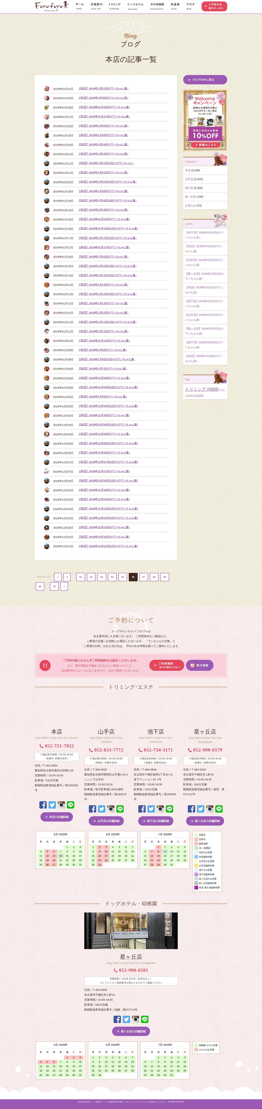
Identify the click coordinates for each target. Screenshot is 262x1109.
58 (154, 577)
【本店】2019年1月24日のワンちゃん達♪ (103, 144)
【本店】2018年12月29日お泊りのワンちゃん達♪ (108, 424)
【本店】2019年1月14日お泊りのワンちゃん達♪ (107, 275)
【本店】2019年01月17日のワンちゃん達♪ (104, 247)
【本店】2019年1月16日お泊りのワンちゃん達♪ (107, 266)
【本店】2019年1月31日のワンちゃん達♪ (103, 88)
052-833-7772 (106, 750)
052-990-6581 (131, 970)
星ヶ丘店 (190, 196)
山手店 (189, 179)
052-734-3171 (156, 750)
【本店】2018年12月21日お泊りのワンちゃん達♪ (108, 546)
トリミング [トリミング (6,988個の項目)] (202, 389)
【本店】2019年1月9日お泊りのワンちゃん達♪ (106, 359)
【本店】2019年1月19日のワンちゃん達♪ (103, 209)
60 (40, 586)
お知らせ (190, 205)
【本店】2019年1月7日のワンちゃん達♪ (102, 368)
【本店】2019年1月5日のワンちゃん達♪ (102, 396)
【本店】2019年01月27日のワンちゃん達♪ (104, 116)
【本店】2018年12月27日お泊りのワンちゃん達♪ (108, 461)
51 (80, 577)
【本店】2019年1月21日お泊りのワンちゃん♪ (106, 163)
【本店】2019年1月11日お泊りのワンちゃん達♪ (107, 321)
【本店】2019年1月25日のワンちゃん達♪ (103, 135)
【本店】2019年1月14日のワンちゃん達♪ (103, 284)
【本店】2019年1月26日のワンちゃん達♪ (103, 125)
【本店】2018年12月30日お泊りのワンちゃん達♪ (108, 405)
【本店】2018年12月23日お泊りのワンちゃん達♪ (108, 517)
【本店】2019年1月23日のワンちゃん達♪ (103, 153)
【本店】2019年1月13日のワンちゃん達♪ (103, 303)
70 (54, 586)
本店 (188, 170)
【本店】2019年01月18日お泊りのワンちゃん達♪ (108, 228)
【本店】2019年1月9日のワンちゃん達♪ (102, 349)
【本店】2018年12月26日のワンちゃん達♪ (104, 489)
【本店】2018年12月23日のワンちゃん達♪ (104, 527)
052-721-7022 (57, 746)
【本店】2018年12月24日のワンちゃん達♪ (104, 499)
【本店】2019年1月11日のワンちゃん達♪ (103, 331)
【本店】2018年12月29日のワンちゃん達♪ (104, 433)
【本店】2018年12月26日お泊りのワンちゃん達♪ (108, 480)
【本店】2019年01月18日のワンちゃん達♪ (104, 219)
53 (101, 577)
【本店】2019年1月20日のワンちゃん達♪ (103, 191)
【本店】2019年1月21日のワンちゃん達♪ (103, 172)
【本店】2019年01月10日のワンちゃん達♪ (104, 340)
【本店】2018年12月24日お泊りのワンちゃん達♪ (108, 508)
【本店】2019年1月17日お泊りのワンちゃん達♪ (107, 238)
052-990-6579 (205, 750)
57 (144, 577)
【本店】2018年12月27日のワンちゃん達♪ (104, 471)
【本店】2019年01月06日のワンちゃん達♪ (104, 377)
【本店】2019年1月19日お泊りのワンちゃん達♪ (107, 200)
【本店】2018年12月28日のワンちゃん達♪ (104, 452)
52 (91, 577)
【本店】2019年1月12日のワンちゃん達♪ (103, 312)
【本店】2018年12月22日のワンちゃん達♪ (104, 536)
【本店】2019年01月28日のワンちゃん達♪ (104, 107)
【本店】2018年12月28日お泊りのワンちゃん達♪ (108, 443)
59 (164, 577)
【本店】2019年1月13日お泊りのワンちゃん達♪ (107, 294)
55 (122, 577)
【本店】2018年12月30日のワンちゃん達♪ (104, 415)
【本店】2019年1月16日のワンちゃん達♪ (103, 256)
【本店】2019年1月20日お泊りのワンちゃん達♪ (107, 181)
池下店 (189, 187)
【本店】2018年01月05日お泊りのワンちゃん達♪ (108, 387)
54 (112, 577)
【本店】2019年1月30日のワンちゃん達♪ (103, 97)
